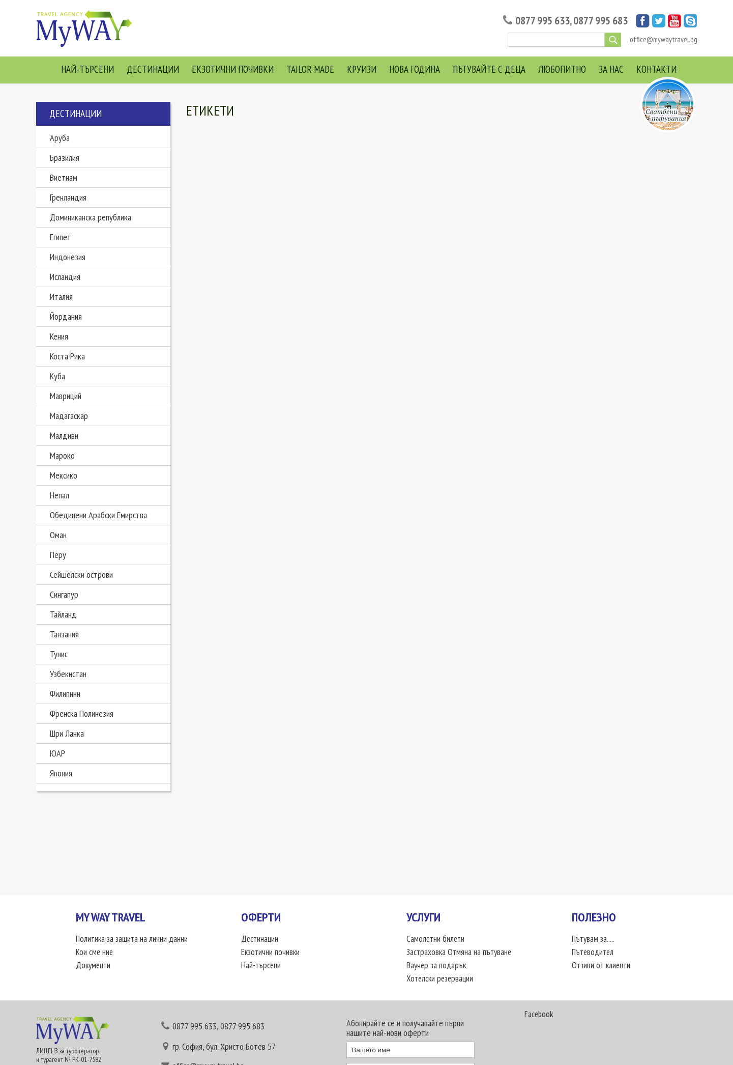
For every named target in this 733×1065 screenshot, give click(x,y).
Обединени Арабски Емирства (98, 515)
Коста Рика (67, 356)
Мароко (62, 455)
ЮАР (57, 753)
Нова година (414, 69)
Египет (60, 237)
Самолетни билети (435, 938)
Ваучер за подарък (436, 965)
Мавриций (65, 396)
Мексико (63, 475)
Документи (93, 965)
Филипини (65, 693)
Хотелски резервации (439, 978)
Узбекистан (68, 674)
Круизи (361, 69)
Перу (58, 554)
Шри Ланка (67, 733)
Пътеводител (592, 952)
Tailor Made (310, 69)
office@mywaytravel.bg (663, 39)
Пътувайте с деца (489, 69)
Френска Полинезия (81, 713)
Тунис (59, 654)
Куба (57, 376)
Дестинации (153, 69)
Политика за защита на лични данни (132, 938)
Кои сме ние (94, 952)
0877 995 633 (542, 20)
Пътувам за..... (593, 938)
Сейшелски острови (81, 574)
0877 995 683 (600, 20)
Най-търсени (87, 69)
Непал (59, 495)
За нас (611, 69)
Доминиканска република (90, 217)
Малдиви (64, 435)
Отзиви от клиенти (601, 965)
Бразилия (64, 157)
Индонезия (67, 257)
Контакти (656, 69)
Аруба (60, 138)
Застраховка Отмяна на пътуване (458, 952)
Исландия (65, 277)
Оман (58, 535)
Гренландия (68, 197)
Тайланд (63, 614)
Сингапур (64, 594)
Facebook (538, 1014)
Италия (61, 296)
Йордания (66, 316)
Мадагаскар (69, 416)
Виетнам (63, 177)
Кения (59, 336)
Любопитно (562, 69)
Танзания (64, 634)
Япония (61, 773)
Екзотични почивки (233, 69)
